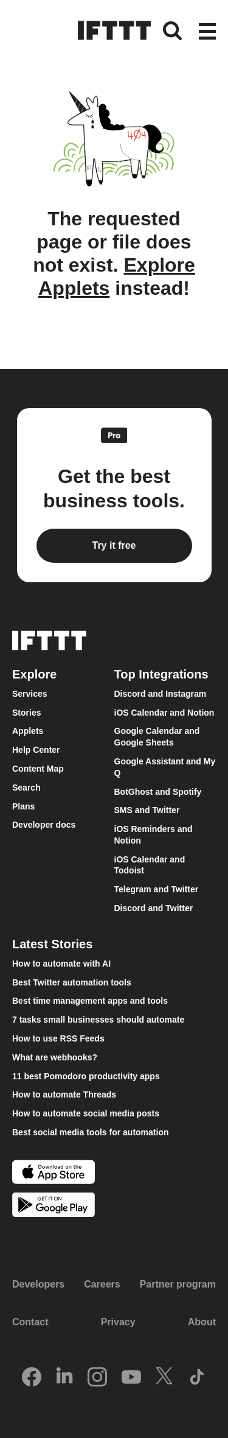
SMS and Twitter (147, 810)
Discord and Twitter (153, 908)
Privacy (118, 1322)
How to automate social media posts (85, 1113)
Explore (34, 674)
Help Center (36, 750)
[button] (207, 32)
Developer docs (43, 825)
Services (29, 694)
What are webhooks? (54, 1057)
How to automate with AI (61, 963)
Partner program (178, 1284)
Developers (38, 1284)
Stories (26, 712)
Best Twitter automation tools (71, 982)
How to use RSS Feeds (58, 1038)
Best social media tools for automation (90, 1132)
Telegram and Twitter (156, 889)
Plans (23, 806)
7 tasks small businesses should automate (98, 1019)
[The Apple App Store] (53, 1173)
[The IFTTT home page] (114, 30)
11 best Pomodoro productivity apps (86, 1076)
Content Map (38, 769)
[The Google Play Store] (53, 1206)
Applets (27, 731)
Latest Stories (52, 944)
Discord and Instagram (160, 694)
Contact (30, 1322)
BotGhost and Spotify (158, 792)
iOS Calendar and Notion (164, 712)
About (202, 1322)
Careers (102, 1284)
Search (26, 787)
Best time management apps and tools (90, 1001)
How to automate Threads (64, 1094)
